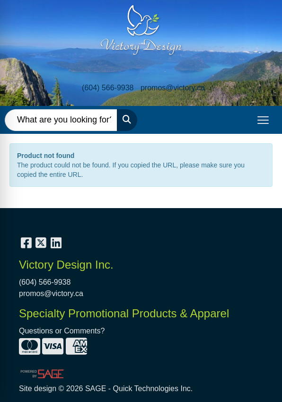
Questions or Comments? (62, 331)
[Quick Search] (61, 120)
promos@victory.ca (173, 88)
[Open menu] (263, 120)
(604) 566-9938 (107, 88)
